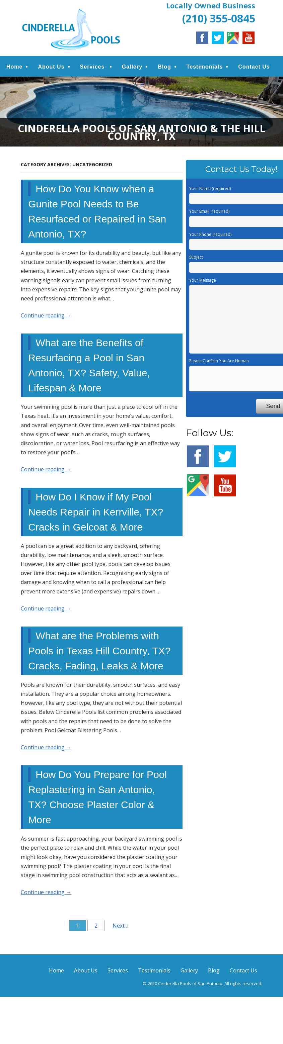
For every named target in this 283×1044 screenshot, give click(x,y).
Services (92, 67)
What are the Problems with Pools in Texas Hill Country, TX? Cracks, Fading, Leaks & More (99, 650)
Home (14, 67)
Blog (164, 67)
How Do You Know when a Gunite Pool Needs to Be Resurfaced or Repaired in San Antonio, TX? (97, 211)
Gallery (132, 67)
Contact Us (254, 67)
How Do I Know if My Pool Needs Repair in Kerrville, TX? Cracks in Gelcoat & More (95, 512)
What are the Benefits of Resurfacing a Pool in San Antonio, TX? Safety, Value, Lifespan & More (89, 365)
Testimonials (205, 67)
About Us (51, 67)
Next (120, 926)
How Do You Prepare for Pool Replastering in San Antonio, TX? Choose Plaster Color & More (97, 797)
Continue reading (46, 315)
